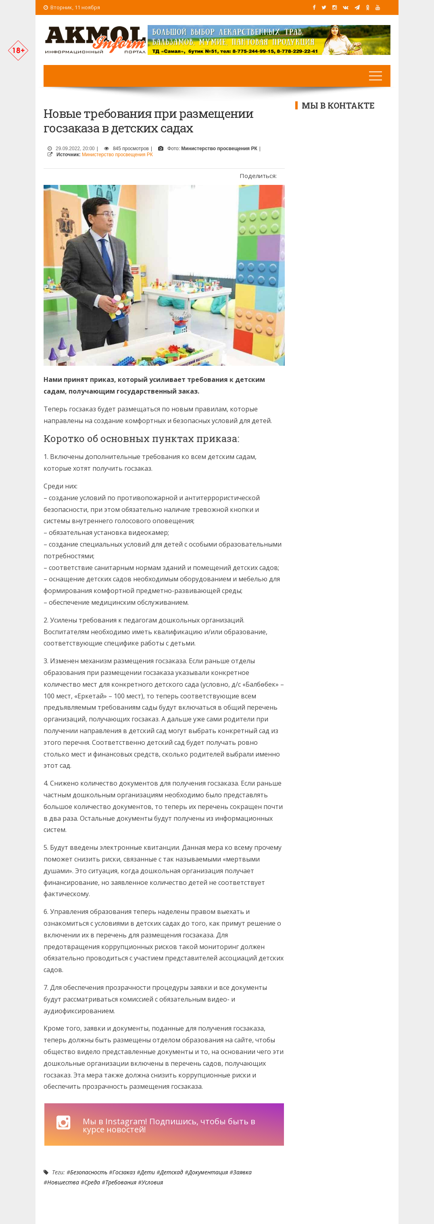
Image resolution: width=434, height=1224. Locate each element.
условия (152, 1182)
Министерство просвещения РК (117, 154)
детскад (171, 1172)
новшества (63, 1182)
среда (92, 1182)
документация (208, 1172)
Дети (147, 1172)
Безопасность (88, 1172)
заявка (242, 1172)
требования (120, 1182)
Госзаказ (124, 1172)
